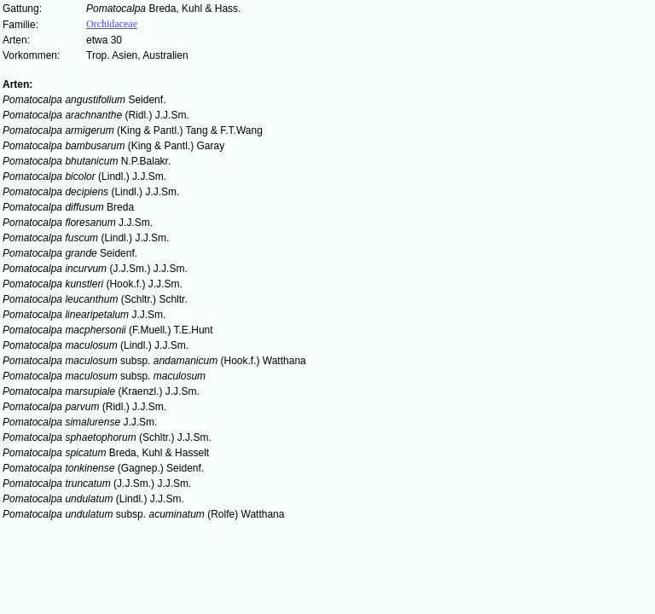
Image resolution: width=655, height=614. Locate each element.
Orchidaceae (111, 24)
